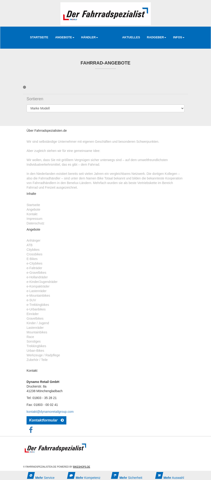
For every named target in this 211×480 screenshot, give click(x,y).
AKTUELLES (131, 37)
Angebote (33, 209)
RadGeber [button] (156, 37)
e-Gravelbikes (36, 272)
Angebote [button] (64, 37)
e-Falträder (34, 268)
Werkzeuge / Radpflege (43, 355)
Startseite (39, 37)
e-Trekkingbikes (38, 305)
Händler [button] (89, 37)
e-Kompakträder (38, 286)
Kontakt (32, 214)
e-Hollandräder (37, 277)
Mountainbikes (37, 332)
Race (30, 337)
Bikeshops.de (81, 467)
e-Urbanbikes (36, 309)
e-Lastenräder (36, 291)
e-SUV (31, 300)
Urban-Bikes (35, 350)
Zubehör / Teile (37, 360)
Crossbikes (34, 254)
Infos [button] (178, 37)
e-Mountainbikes (38, 295)
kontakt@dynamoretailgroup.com (50, 411)
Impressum (34, 218)
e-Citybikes (34, 263)
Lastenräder (35, 327)
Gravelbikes (35, 318)
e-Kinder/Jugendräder (42, 282)
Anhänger (34, 240)
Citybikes (33, 249)
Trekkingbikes (36, 346)
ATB (29, 245)
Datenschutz (35, 223)
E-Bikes (32, 259)
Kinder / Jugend (38, 323)
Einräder (33, 314)
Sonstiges (34, 341)
